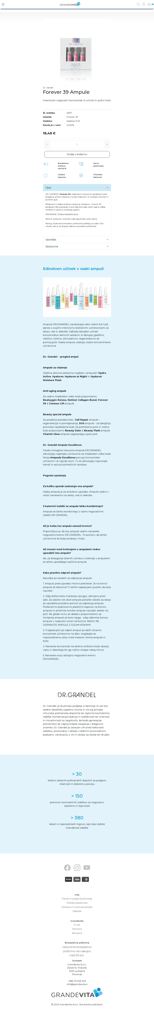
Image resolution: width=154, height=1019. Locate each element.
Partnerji (77, 929)
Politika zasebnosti (77, 903)
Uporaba (50, 239)
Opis (48, 187)
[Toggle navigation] (3, 4)
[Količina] (77, 144)
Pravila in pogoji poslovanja (77, 898)
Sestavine (51, 246)
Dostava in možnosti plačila (77, 907)
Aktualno (77, 933)
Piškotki (77, 911)
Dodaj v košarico (77, 154)
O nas (77, 924)
